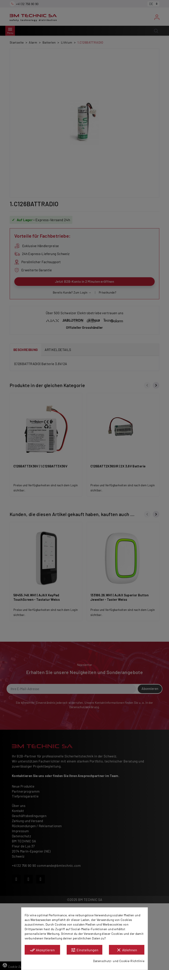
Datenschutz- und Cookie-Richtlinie (118, 961)
